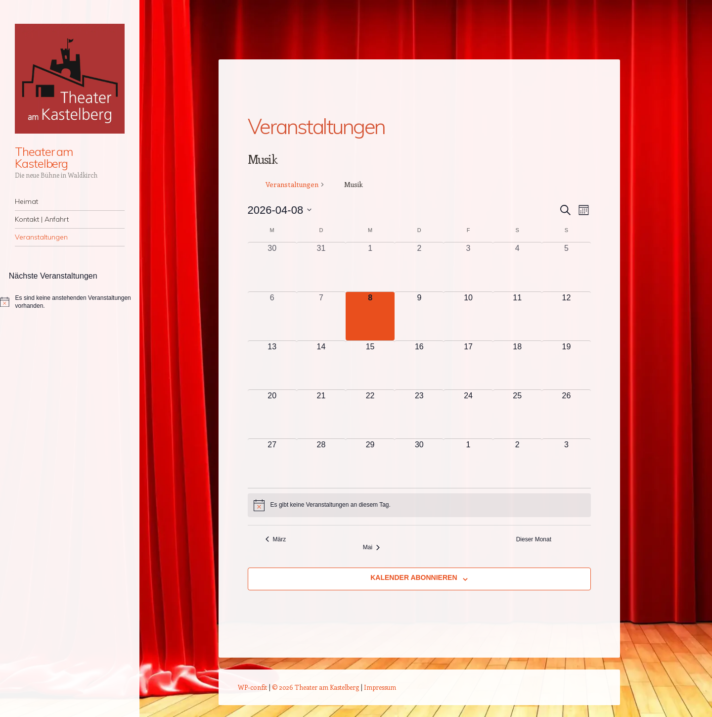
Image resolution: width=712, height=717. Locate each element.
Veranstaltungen (41, 237)
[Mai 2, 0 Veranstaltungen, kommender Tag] (517, 463)
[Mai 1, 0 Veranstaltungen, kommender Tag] (468, 463)
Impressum (380, 687)
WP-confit (252, 687)
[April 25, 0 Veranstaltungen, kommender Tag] (517, 414)
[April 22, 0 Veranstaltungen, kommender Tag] (370, 414)
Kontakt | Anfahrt (42, 219)
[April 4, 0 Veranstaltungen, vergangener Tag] (517, 266)
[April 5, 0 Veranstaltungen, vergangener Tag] (566, 266)
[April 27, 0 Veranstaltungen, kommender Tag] (272, 463)
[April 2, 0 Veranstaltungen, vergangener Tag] (419, 266)
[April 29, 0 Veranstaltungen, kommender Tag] (370, 463)
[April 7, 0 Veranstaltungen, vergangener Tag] (321, 316)
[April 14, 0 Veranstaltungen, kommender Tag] (321, 365)
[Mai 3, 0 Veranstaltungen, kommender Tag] (566, 463)
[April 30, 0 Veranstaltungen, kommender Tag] (419, 463)
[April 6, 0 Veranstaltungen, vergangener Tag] (272, 316)
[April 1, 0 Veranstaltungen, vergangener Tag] (370, 266)
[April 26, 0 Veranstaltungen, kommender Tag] (566, 414)
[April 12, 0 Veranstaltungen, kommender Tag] (566, 316)
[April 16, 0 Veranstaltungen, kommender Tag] (419, 365)
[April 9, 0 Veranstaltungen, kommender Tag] (419, 316)
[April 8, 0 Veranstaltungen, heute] (370, 316)
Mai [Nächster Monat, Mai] (371, 547)
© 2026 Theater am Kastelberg (315, 687)
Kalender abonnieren (413, 577)
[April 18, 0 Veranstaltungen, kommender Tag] (517, 365)
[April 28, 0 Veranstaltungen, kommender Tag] (321, 463)
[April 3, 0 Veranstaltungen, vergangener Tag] (468, 266)
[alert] (419, 505)
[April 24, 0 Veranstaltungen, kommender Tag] (468, 414)
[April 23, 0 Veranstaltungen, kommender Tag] (419, 414)
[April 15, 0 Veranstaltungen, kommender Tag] (370, 365)
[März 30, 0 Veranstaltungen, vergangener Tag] (272, 266)
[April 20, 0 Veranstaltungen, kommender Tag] (272, 414)
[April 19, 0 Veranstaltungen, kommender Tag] (566, 365)
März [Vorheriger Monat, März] (276, 539)
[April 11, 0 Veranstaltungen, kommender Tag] (517, 316)
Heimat (26, 201)
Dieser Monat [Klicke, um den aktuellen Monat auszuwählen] (533, 539)
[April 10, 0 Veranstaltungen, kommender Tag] (468, 316)
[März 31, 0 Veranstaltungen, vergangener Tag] (321, 266)
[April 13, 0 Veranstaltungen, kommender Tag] (272, 365)
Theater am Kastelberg (44, 157)
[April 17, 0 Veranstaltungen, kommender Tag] (468, 365)
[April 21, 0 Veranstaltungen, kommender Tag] (321, 414)
